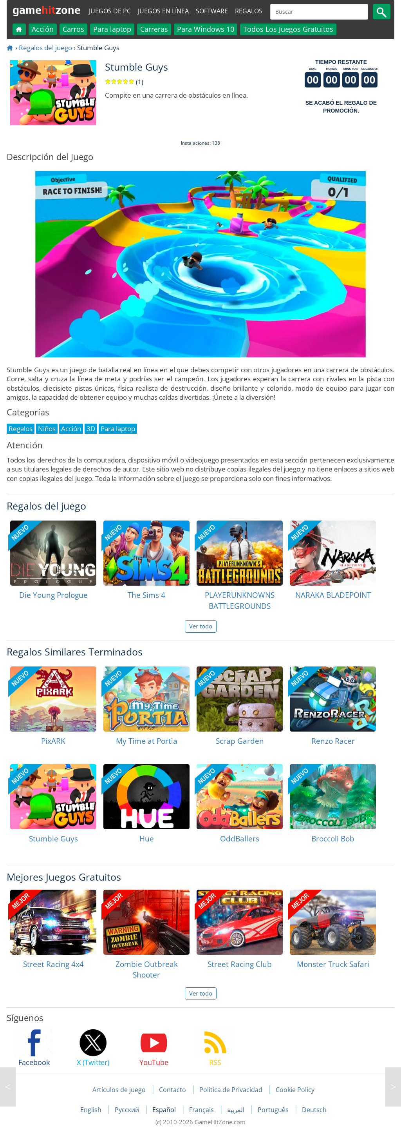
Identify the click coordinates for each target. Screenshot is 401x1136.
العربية (236, 1109)
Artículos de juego (119, 1089)
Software (212, 11)
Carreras (154, 29)
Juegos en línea (163, 11)
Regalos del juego (45, 47)
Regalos (248, 11)
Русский (128, 1109)
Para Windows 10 (205, 29)
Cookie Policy (295, 1089)
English (91, 1109)
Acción (43, 29)
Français (202, 1109)
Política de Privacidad (230, 1089)
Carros (73, 29)
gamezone (47, 10)
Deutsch (314, 1109)
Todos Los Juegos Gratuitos (288, 29)
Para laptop (112, 29)
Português (274, 1109)
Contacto (172, 1089)
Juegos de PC (110, 11)
